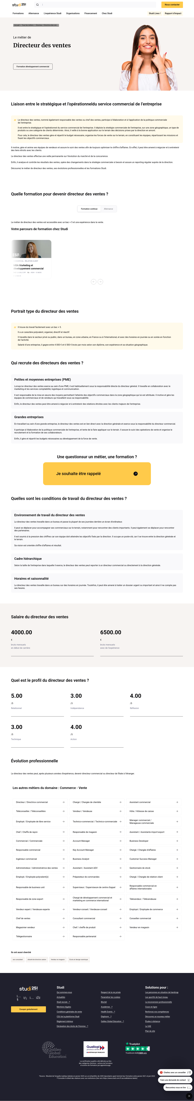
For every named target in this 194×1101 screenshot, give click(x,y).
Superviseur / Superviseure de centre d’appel (94, 887)
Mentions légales (64, 1007)
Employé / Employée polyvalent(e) (32, 877)
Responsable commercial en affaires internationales (143, 887)
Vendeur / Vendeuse (82, 811)
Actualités (61, 997)
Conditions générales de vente (69, 1012)
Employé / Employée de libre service (33, 821)
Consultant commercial (84, 918)
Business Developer (139, 841)
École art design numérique (79, 959)
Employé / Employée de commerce (146, 909)
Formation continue (89, 209)
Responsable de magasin (85, 832)
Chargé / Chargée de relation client (146, 877)
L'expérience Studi (52, 13)
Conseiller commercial (140, 918)
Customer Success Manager (143, 859)
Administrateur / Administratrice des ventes (37, 868)
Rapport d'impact (173, 13)
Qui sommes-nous (64, 992)
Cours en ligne (151, 1007)
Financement (90, 13)
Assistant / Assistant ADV (85, 868)
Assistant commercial (140, 802)
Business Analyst (81, 859)
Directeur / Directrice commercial (32, 802)
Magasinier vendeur (25, 927)
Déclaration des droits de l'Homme (71, 1026)
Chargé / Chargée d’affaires (143, 850)
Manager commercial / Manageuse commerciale (142, 821)
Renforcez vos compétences (157, 1012)
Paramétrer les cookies (110, 997)
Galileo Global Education (111, 1021)
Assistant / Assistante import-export (147, 832)
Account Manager (81, 841)
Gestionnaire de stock (140, 868)
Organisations (73, 13)
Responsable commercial (28, 850)
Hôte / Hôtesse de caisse (142, 811)
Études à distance (152, 1021)
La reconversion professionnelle (158, 1002)
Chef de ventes (23, 918)
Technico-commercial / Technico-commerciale (95, 821)
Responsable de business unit (30, 887)
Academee (105, 1007)
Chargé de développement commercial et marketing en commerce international (92, 899)
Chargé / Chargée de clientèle (87, 802)
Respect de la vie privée (111, 992)
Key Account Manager (83, 850)
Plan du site (150, 1031)
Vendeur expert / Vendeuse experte (33, 909)
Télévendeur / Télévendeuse (143, 899)
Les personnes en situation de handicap (162, 992)
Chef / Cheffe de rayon (27, 832)
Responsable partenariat (84, 936)
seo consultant (18, 959)
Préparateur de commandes (86, 877)
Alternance (34, 13)
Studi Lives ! (155, 13)
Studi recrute (62, 1002)
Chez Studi (107, 13)
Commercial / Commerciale (29, 841)
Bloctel (104, 1002)
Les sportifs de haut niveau (156, 997)
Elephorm (105, 1016)
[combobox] (95, 5)
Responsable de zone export (29, 899)
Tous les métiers (28, 25)
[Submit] (38, 5)
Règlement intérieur (65, 1021)
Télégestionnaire (24, 936)
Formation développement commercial (33, 67)
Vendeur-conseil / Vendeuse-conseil (90, 909)
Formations (18, 13)
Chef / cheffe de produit (84, 927)
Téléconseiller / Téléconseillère (31, 811)
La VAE (148, 1026)
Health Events (106, 1012)
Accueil (17, 25)
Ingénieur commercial (26, 859)
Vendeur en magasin (139, 927)
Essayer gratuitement (28, 1009)
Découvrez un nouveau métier (157, 1016)
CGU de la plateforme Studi (68, 1016)
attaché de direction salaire (37, 959)
